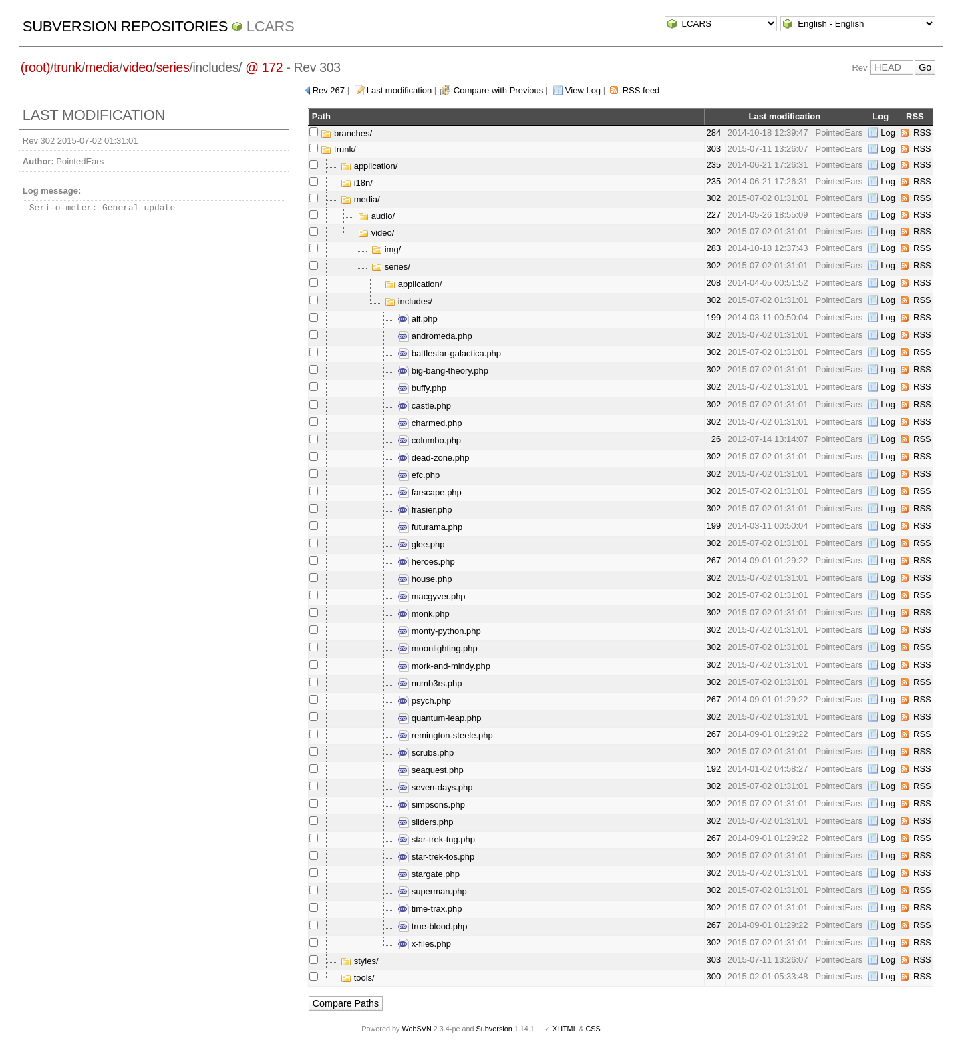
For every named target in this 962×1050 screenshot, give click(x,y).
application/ (369, 166)
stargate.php (429, 874)
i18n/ (357, 183)
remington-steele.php (445, 735)
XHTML (564, 1029)
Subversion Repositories (125, 26)
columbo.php (429, 440)
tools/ (358, 978)
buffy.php (422, 388)
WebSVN (416, 1029)
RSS (922, 132)
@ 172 (264, 67)
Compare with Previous (498, 90)
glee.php (421, 544)
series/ (390, 267)
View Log (583, 90)
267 (713, 560)
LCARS (271, 26)
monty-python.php (439, 631)
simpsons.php (431, 805)
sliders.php (425, 822)
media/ (360, 199)
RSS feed (641, 90)
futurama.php (430, 527)
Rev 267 (329, 90)
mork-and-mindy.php (444, 666)
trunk (67, 67)
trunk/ (338, 149)
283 (713, 248)
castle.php (424, 406)
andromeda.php (435, 336)
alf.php (418, 319)
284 (713, 132)
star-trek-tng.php (436, 839)
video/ (376, 233)
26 (716, 439)
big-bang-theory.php (443, 371)
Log (887, 132)
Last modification (399, 90)
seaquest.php (431, 770)
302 (713, 198)
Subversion (494, 1029)
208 (713, 283)
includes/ (408, 301)
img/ (386, 249)
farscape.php (430, 492)
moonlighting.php (438, 648)
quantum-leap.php (439, 718)
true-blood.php (432, 926)
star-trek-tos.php (436, 857)
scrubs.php (426, 753)
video (137, 67)
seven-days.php (435, 787)
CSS (593, 1029)
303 (713, 149)
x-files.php (424, 944)
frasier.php (425, 510)
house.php (425, 579)
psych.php (424, 701)
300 (713, 976)
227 (713, 215)
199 (713, 317)
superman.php (432, 891)
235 (713, 165)
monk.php (424, 614)
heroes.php (426, 562)
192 (713, 769)
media (102, 67)
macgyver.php (432, 596)
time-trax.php (430, 909)
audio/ (376, 216)
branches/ (346, 133)
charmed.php (430, 423)
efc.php (419, 475)
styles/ (359, 961)
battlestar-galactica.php (449, 353)
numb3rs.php (430, 683)
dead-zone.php (433, 458)
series (172, 67)
